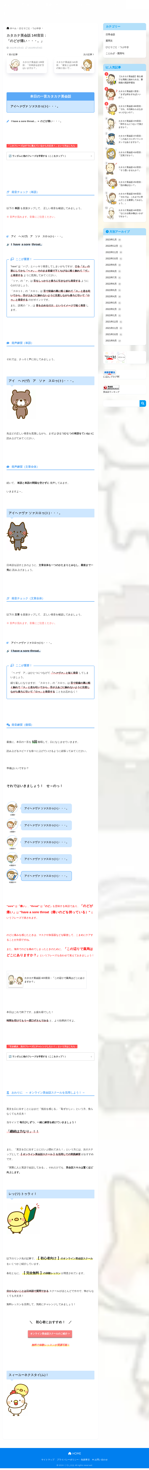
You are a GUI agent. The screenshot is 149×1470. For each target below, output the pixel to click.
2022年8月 (114, 281)
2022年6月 (114, 294)
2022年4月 (114, 307)
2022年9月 (114, 275)
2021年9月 (114, 353)
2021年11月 (114, 340)
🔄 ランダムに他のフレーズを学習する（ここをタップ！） (40, 156)
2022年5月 (114, 301)
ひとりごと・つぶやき (106, 4)
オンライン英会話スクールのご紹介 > (50, 1335)
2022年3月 (114, 314)
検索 (143, 416)
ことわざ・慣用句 (128, 4)
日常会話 (78, 4)
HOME (74, 1455)
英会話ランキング (112, 404)
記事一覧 (60, 13)
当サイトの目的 (63, 4)
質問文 (89, 4)
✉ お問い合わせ (100, 1461)
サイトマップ (47, 1461)
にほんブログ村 (111, 389)
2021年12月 (114, 333)
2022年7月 (114, 288)
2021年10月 (114, 347)
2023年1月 (114, 249)
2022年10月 (114, 268)
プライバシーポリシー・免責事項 (73, 1461)
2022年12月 (114, 255)
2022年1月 (114, 327)
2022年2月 (114, 320)
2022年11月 (114, 262)
